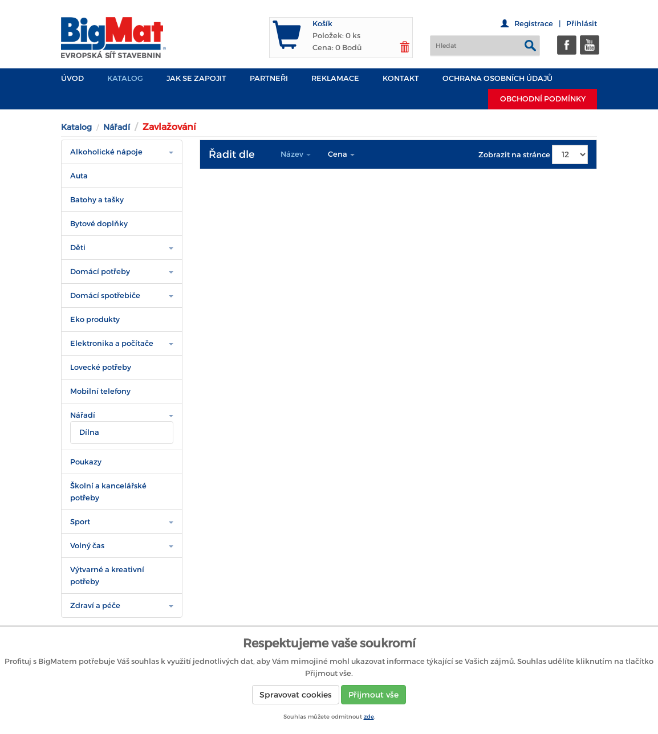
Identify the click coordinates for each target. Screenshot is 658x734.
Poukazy (85, 462)
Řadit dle (232, 154)
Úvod (72, 78)
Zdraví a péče (95, 605)
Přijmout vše (373, 695)
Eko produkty (95, 319)
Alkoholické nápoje (106, 152)
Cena (341, 154)
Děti (78, 247)
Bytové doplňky (99, 224)
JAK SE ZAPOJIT (196, 78)
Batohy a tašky (97, 200)
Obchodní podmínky (543, 99)
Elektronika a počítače (111, 343)
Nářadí (116, 127)
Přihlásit (581, 23)
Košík (322, 23)
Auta (79, 176)
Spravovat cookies (295, 695)
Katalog (125, 78)
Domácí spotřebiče (105, 295)
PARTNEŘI (269, 78)
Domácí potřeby (100, 271)
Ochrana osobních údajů (497, 78)
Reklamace (335, 78)
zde (369, 716)
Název (296, 154)
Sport (80, 522)
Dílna (89, 432)
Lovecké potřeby (100, 367)
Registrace (533, 23)
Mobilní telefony (100, 391)
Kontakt (401, 78)
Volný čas (87, 545)
